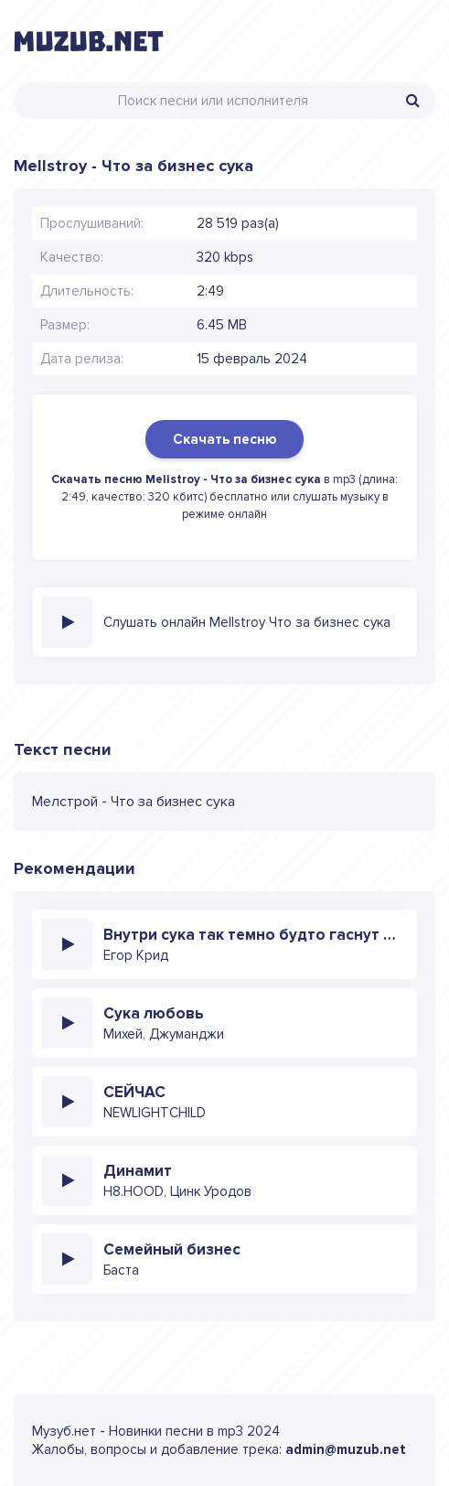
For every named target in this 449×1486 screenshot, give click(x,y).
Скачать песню (224, 439)
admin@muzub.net (345, 1449)
